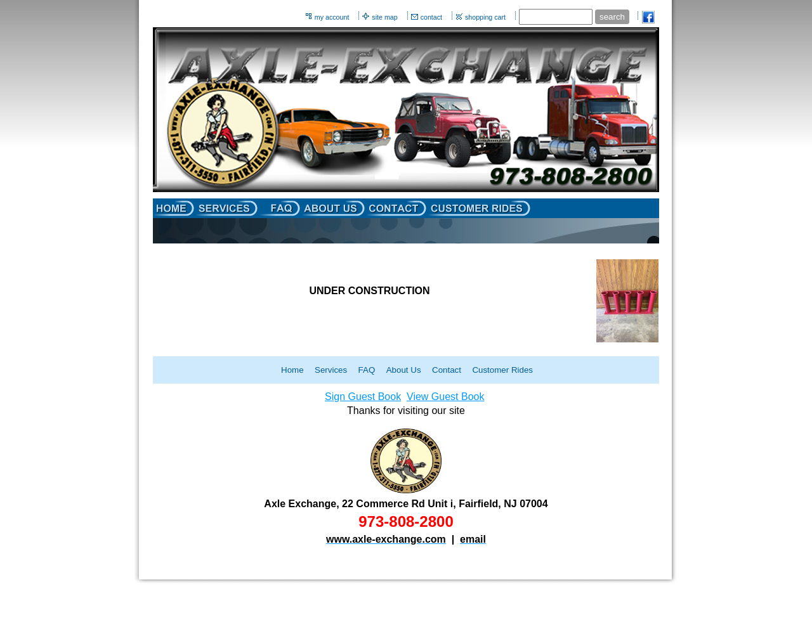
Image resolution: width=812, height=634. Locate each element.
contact (431, 17)
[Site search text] (556, 17)
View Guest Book (445, 396)
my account (332, 17)
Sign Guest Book (363, 396)
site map (384, 17)
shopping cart (485, 17)
